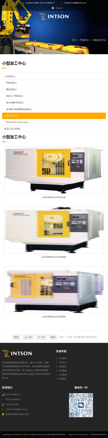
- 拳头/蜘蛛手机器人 (14, 102)
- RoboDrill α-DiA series (16, 122)
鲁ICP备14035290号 (56, 434)
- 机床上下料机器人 (14, 96)
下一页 (41, 337)
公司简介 (61, 358)
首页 (74, 40)
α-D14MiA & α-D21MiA (54, 257)
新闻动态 (61, 366)
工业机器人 (10, 76)
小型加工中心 (11, 115)
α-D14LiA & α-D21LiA (54, 197)
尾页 (53, 337)
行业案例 (61, 374)
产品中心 (61, 362)
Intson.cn (18, 434)
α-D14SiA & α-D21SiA (54, 316)
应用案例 (61, 370)
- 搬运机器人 (11, 89)
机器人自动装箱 (12, 128)
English (59, 8)
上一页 (28, 337)
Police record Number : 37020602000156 (87, 434)
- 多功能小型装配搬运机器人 (18, 109)
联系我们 (61, 378)
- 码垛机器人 (11, 82)
